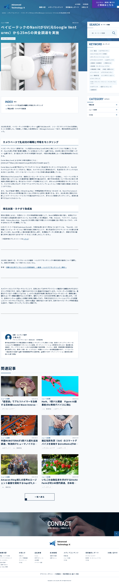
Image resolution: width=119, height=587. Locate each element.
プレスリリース (22, 560)
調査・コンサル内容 (5, 556)
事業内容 (42, 7)
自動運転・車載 (95, 69)
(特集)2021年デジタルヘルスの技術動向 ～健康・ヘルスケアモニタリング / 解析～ (36, 267)
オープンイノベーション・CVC (100, 57)
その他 (91, 115)
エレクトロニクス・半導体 (99, 54)
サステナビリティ (107, 72)
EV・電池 (94, 51)
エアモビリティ (104, 51)
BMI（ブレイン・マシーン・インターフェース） (103, 82)
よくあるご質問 (4, 567)
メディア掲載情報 (23, 558)
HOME (4, 13)
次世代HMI (107, 63)
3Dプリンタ (94, 86)
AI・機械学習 (95, 75)
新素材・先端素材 (96, 63)
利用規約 (58, 574)
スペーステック (95, 78)
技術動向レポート (72, 7)
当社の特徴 (2, 562)
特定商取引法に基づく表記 (71, 574)
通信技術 (93, 90)
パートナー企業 (38, 562)
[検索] (114, 33)
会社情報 (77, 4)
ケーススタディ (4, 560)
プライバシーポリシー (46, 574)
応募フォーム (53, 558)
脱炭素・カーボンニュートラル (100, 66)
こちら (26, 239)
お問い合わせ (113, 553)
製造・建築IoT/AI (108, 69)
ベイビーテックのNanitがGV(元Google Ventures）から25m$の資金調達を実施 (45, 13)
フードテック (95, 72)
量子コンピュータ (106, 86)
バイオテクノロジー (108, 75)
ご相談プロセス (4, 564)
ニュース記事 (5, 22)
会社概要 (37, 560)
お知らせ (85, 7)
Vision (36, 556)
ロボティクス (110, 60)
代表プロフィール (39, 558)
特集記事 (91, 105)
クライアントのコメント (6, 558)
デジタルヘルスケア (9, 38)
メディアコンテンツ (55, 7)
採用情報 (85, 4)
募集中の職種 (53, 556)
